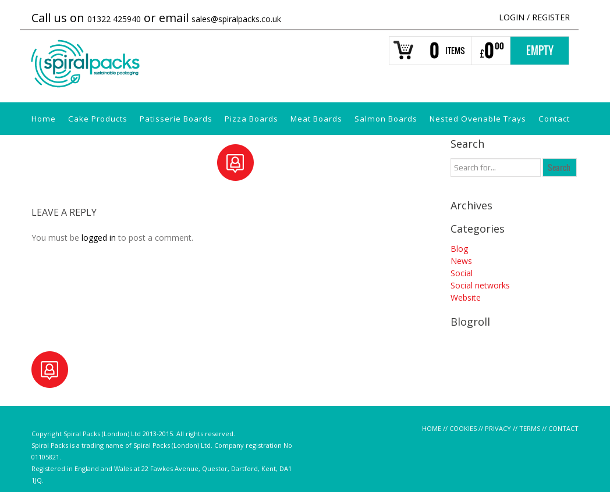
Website (466, 297)
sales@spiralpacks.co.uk (236, 18)
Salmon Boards (385, 118)
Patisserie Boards (176, 118)
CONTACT (563, 428)
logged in (98, 237)
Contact (554, 118)
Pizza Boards (251, 118)
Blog (459, 248)
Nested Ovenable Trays (478, 118)
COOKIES (463, 428)
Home (43, 118)
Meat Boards (316, 118)
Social (462, 273)
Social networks (480, 285)
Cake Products (97, 118)
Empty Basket (540, 54)
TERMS (529, 428)
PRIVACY (498, 428)
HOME (431, 428)
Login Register (534, 17)
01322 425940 (114, 18)
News (461, 260)
